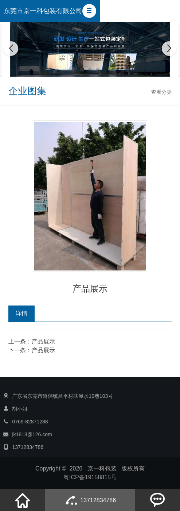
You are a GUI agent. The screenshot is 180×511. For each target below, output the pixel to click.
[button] (89, 11)
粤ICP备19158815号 (90, 477)
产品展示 (43, 341)
